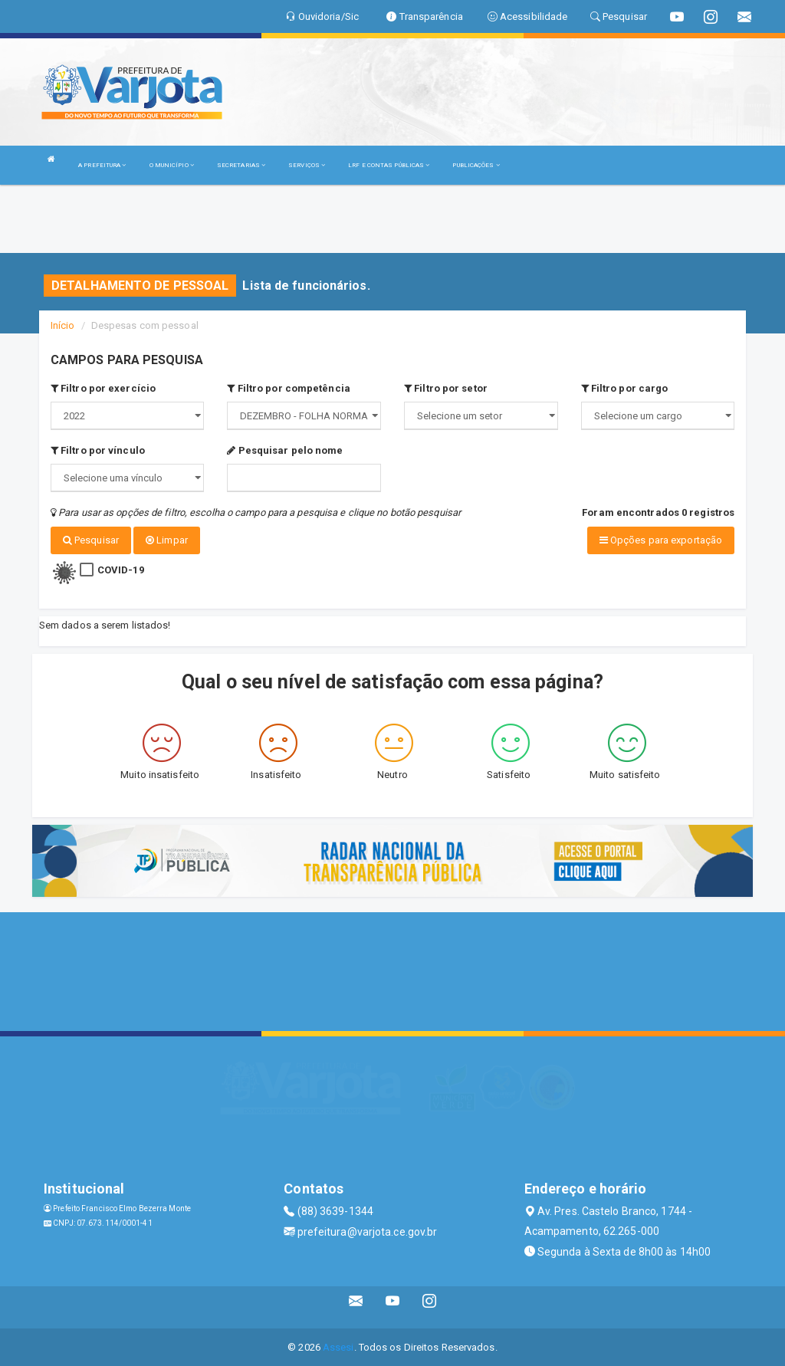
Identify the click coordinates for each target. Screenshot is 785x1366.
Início (63, 325)
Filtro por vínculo (98, 450)
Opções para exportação (660, 540)
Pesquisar (91, 540)
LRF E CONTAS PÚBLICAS (388, 165)
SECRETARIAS (241, 165)
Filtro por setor (446, 388)
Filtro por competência (288, 388)
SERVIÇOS (306, 165)
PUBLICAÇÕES (475, 165)
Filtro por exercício (103, 388)
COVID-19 (120, 569)
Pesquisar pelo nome (285, 450)
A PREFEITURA (102, 165)
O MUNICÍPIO (171, 165)
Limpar (167, 540)
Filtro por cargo (624, 388)
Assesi (338, 1346)
